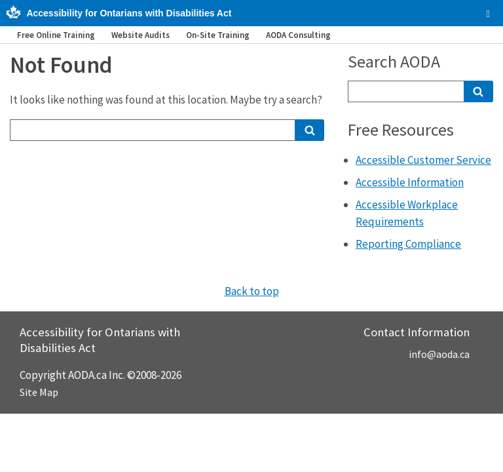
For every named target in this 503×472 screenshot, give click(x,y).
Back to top (252, 291)
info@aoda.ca (439, 354)
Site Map (39, 392)
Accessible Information (410, 182)
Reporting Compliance (408, 244)
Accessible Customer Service (423, 160)
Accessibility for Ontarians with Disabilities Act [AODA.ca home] (128, 13)
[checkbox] (488, 13)
